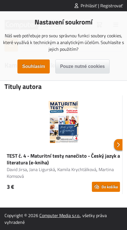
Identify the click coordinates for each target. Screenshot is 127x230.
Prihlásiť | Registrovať (102, 5)
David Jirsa (17, 169)
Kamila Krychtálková (76, 169)
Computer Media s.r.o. (59, 215)
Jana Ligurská (42, 169)
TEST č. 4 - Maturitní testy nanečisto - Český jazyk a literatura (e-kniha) (63, 159)
